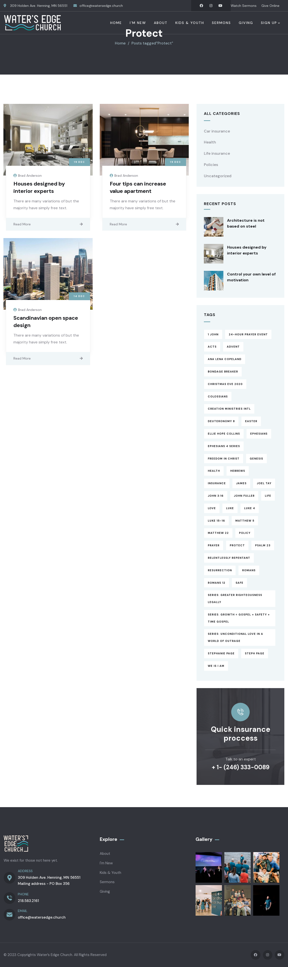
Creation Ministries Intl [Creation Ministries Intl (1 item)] (229, 408)
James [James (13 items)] (241, 483)
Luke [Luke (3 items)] (230, 508)
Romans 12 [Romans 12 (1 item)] (216, 582)
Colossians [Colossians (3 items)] (218, 396)
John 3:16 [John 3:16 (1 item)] (216, 495)
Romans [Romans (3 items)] (249, 570)
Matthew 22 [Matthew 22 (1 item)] (218, 533)
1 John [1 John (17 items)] (213, 334)
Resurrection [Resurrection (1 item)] (220, 570)
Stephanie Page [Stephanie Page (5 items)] (221, 653)
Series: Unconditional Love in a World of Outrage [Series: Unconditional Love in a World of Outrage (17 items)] (235, 637)
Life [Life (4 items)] (268, 495)
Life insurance (217, 153)
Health (210, 142)
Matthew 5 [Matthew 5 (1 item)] (244, 520)
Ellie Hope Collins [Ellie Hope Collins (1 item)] (224, 433)
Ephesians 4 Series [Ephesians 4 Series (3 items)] (224, 446)
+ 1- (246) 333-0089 (240, 767)
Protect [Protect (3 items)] (237, 545)
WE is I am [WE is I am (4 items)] (216, 666)
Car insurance (217, 131)
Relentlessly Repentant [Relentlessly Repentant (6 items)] (229, 558)
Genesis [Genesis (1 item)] (256, 458)
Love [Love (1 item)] (212, 508)
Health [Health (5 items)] (214, 471)
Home (120, 43)
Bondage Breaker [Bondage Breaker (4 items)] (223, 371)
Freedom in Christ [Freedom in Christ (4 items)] (223, 458)
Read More (22, 224)
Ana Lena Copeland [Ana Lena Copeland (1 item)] (224, 359)
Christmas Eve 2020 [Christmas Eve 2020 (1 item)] (225, 384)
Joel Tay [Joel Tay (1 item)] (264, 483)
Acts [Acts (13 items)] (212, 346)
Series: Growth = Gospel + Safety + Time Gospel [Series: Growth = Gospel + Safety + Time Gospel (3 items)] (239, 618)
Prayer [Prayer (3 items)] (213, 545)
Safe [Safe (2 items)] (239, 582)
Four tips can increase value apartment (138, 187)
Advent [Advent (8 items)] (233, 346)
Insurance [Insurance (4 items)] (217, 483)
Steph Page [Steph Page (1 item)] (254, 653)
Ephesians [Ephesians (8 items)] (259, 433)
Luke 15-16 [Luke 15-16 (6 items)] (216, 520)
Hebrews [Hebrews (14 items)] (237, 471)
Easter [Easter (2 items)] (251, 421)
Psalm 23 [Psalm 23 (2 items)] (262, 545)
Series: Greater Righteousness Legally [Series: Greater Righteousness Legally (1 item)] (235, 598)
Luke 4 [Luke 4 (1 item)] (249, 508)
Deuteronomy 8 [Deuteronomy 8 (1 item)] (221, 421)
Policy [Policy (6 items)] (244, 533)
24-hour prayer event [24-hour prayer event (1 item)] (248, 334)
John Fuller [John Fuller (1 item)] (244, 495)
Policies (211, 164)
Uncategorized (217, 175)
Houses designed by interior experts (39, 187)
